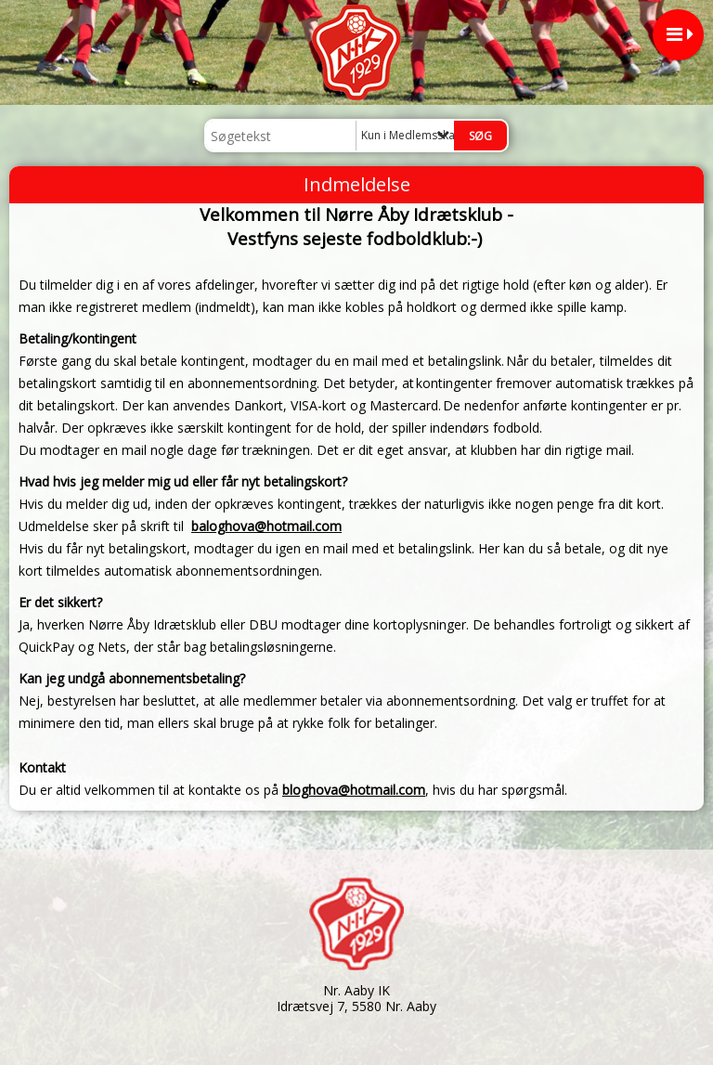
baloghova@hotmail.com (266, 526)
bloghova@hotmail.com (353, 790)
